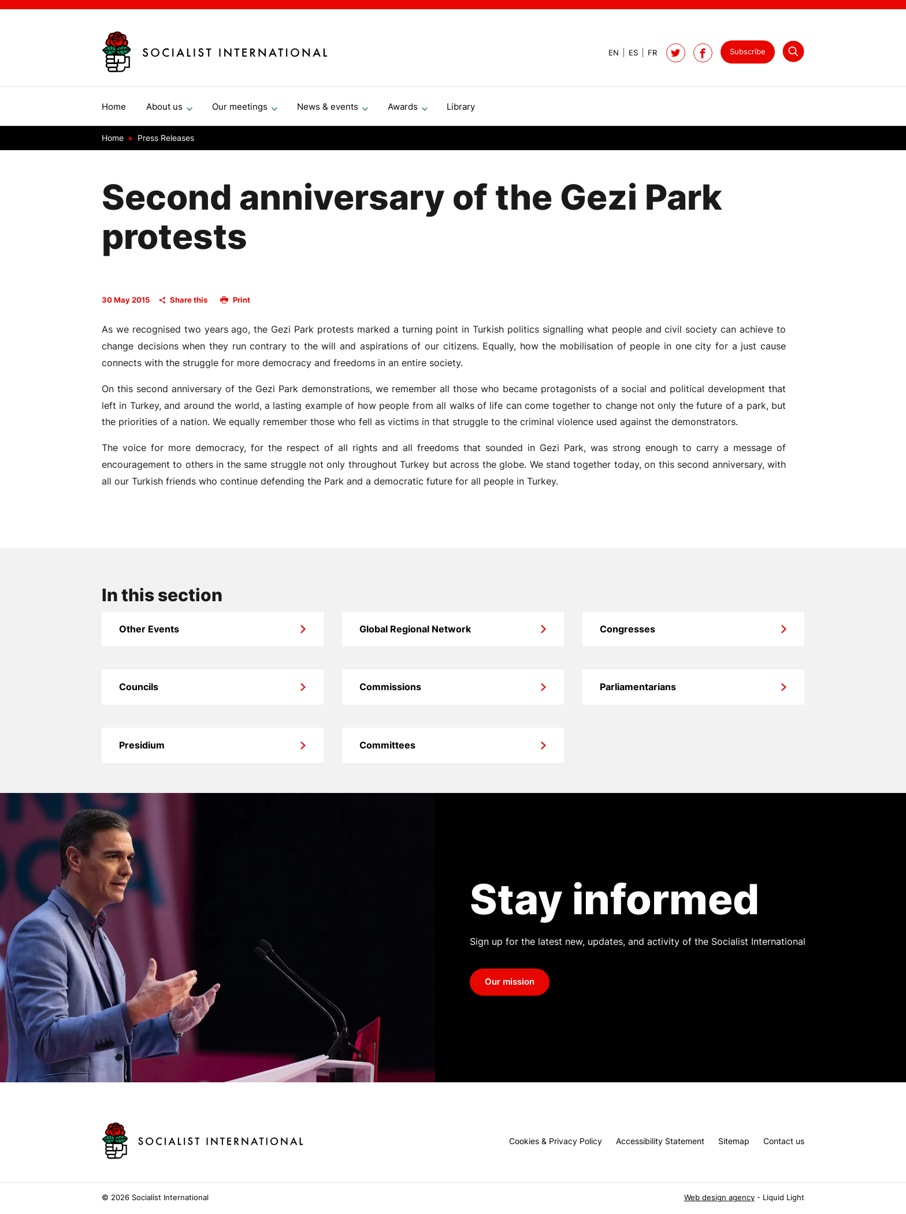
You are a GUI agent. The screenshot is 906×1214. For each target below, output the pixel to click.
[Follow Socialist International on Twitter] (676, 53)
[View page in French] (647, 53)
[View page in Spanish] (628, 53)
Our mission (509, 986)
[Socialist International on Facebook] (703, 53)
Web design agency (719, 1197)
